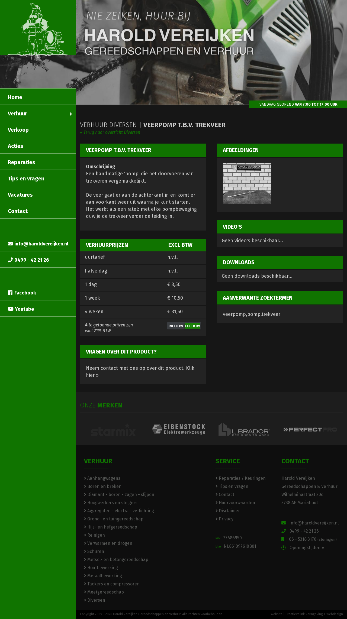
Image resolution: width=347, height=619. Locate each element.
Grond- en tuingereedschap (113, 518)
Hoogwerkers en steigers (110, 502)
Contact (18, 211)
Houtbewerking (101, 567)
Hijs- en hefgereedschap (110, 527)
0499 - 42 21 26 (28, 260)
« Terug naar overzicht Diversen (110, 132)
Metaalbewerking (103, 575)
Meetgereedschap (104, 592)
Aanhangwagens (102, 478)
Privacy (224, 518)
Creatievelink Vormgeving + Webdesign (314, 614)
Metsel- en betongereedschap (116, 559)
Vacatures (20, 195)
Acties (15, 146)
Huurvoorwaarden (235, 502)
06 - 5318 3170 (309, 539)
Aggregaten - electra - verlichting (119, 510)
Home (15, 97)
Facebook (22, 293)
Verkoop (18, 130)
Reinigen (94, 535)
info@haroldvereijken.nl (38, 244)
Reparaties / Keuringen (241, 478)
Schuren (94, 551)
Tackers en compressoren (112, 583)
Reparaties (21, 162)
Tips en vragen (26, 178)
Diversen (94, 600)
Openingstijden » (302, 547)
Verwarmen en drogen (108, 543)
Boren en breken (102, 486)
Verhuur (40, 113)
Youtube (21, 309)
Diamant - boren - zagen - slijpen (119, 494)
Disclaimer (228, 510)
